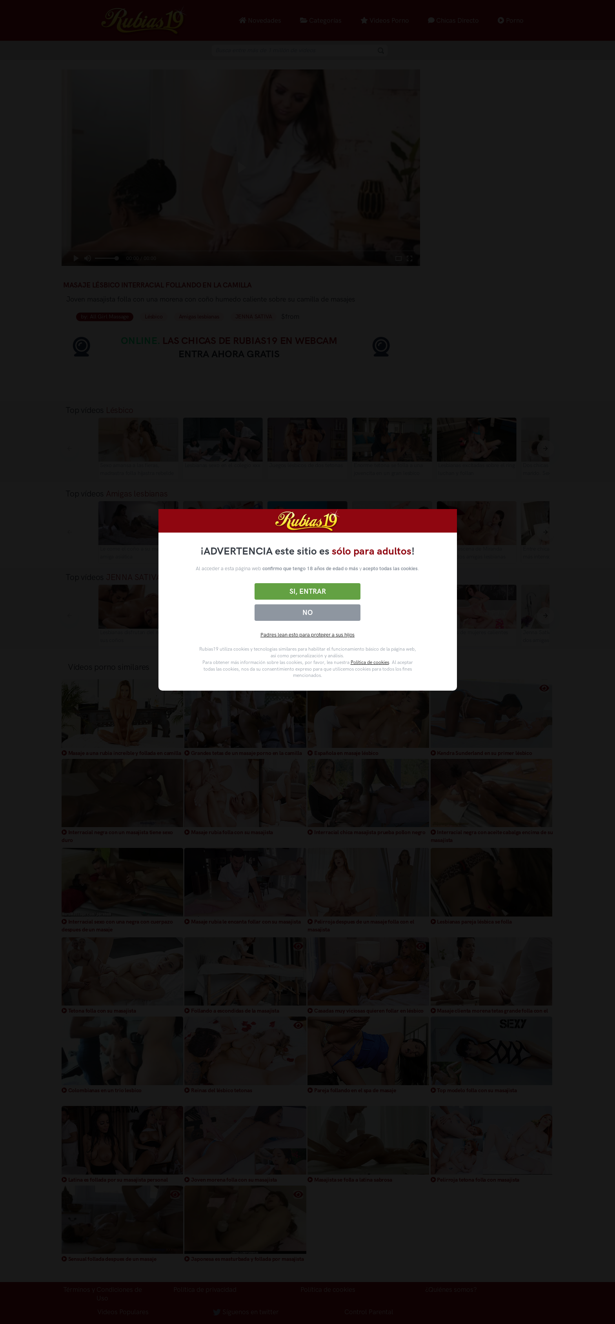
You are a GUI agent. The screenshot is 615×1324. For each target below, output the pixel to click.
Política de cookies (370, 662)
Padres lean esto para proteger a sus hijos (307, 635)
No (307, 612)
